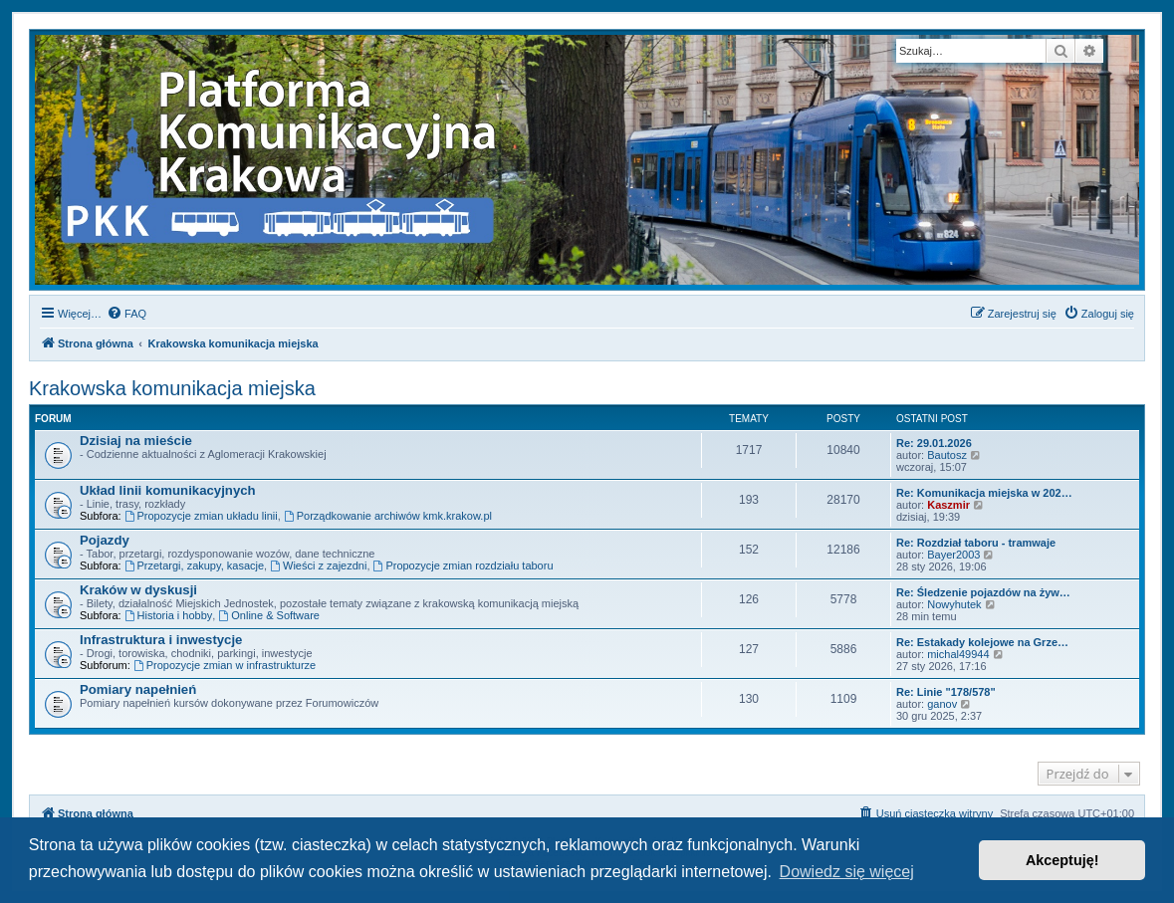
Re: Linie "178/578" (946, 692)
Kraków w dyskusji (138, 589)
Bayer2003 (953, 555)
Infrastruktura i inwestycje (161, 639)
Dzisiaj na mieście (136, 440)
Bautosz (947, 455)
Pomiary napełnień (138, 689)
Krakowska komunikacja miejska (172, 388)
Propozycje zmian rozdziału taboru (463, 565)
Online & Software (269, 615)
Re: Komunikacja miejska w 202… (984, 493)
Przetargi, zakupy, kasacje (194, 565)
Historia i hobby (168, 615)
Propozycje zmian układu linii (201, 516)
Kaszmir (948, 505)
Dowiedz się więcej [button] (847, 871)
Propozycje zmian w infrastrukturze (224, 665)
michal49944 (958, 654)
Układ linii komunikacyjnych (168, 490)
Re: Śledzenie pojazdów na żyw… (983, 592)
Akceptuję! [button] (1062, 860)
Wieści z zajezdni (318, 565)
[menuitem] (126, 314)
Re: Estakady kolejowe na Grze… (982, 642)
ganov (942, 704)
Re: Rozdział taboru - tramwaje (976, 543)
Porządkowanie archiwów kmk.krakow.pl (388, 516)
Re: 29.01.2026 (934, 443)
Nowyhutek (954, 604)
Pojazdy (104, 540)
